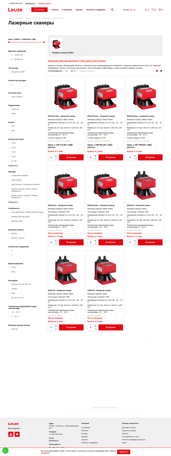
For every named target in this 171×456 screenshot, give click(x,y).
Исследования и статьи (130, 437)
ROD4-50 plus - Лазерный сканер (61, 116)
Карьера (79, 10)
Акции (124, 443)
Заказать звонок (44, 3)
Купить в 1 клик (55, 151)
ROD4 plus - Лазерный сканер (60, 205)
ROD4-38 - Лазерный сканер (99, 290)
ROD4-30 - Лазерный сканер (138, 205)
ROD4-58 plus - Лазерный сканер (140, 116)
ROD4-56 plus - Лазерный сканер (101, 116)
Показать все (13, 165)
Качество (84, 430)
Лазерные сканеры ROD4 (62, 53)
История (84, 433)
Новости (125, 433)
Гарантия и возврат (129, 430)
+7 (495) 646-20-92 (15, 3)
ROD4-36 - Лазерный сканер (59, 290)
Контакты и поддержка (95, 10)
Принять (124, 452)
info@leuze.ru (30, 3)
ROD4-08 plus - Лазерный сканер (101, 205)
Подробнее (45, 453)
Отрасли (54, 10)
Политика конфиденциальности (133, 440)
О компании (67, 10)
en (134, 10)
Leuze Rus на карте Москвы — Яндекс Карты (105, 407)
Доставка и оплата (129, 427)
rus (131, 10)
